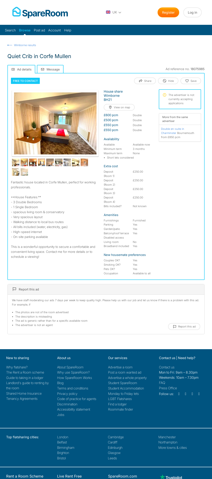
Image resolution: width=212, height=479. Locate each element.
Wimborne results (25, 45)
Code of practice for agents (76, 399)
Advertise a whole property (127, 378)
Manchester (167, 437)
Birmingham (65, 448)
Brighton (63, 453)
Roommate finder (120, 409)
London (62, 437)
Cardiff (112, 442)
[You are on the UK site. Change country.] (114, 12)
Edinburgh (115, 448)
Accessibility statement (73, 409)
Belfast (62, 442)
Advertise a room (120, 367)
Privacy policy (67, 394)
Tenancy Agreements (22, 399)
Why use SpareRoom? (73, 372)
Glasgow (114, 453)
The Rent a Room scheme (25, 372)
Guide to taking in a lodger (24, 378)
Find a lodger (117, 404)
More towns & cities (172, 448)
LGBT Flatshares (120, 399)
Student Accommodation (126, 388)
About (70, 367)
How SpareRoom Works (74, 378)
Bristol (61, 458)
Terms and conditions (72, 388)
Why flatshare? (17, 367)
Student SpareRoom (122, 383)
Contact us (166, 367)
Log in (192, 12)
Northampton (167, 442)
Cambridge (116, 437)
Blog (60, 383)
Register (168, 12)
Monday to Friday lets (123, 394)
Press (168, 388)
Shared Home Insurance (24, 393)
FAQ (162, 383)
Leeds (112, 458)
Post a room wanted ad (124, 372)
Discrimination (67, 404)
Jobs (60, 415)
